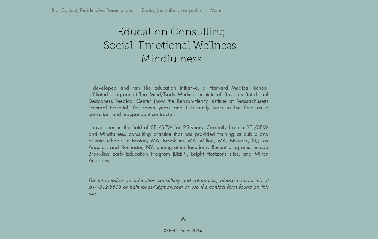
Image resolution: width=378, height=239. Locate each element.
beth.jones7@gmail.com (156, 187)
